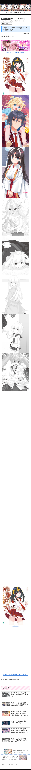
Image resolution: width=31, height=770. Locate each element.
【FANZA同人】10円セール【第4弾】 (15, 46)
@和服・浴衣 (12, 21)
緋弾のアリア (5, 18)
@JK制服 (4, 21)
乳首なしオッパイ (6, 23)
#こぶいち (14, 18)
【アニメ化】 (21, 21)
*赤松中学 (21, 18)
